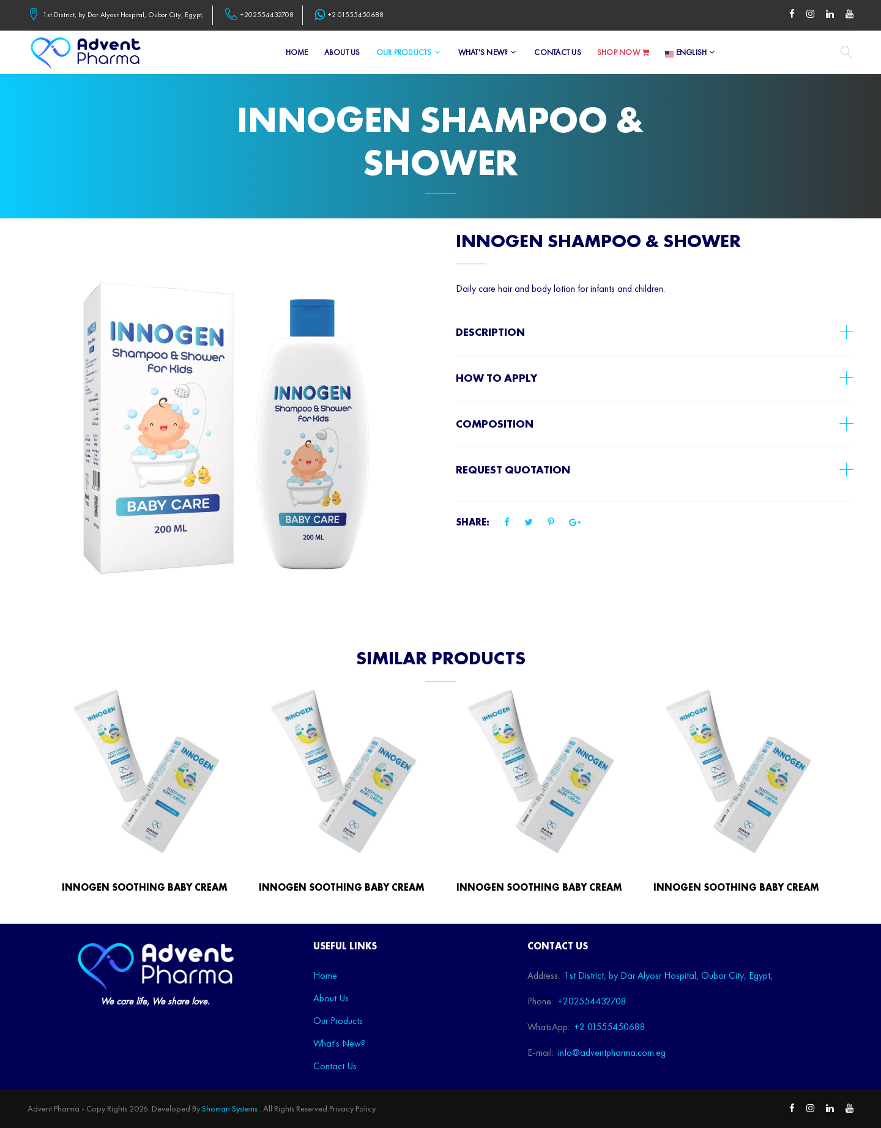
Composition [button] (494, 424)
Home (297, 53)
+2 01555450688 (356, 15)
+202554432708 (267, 15)
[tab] (654, 332)
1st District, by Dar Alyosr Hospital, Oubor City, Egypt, (123, 15)
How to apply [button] (496, 378)
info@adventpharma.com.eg (612, 1052)
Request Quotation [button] (513, 469)
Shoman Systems (230, 1108)
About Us (342, 53)
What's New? (483, 53)
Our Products (404, 53)
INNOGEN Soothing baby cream (145, 887)
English (686, 53)
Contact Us (557, 53)
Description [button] (490, 332)
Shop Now (623, 53)
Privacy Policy (352, 1108)
